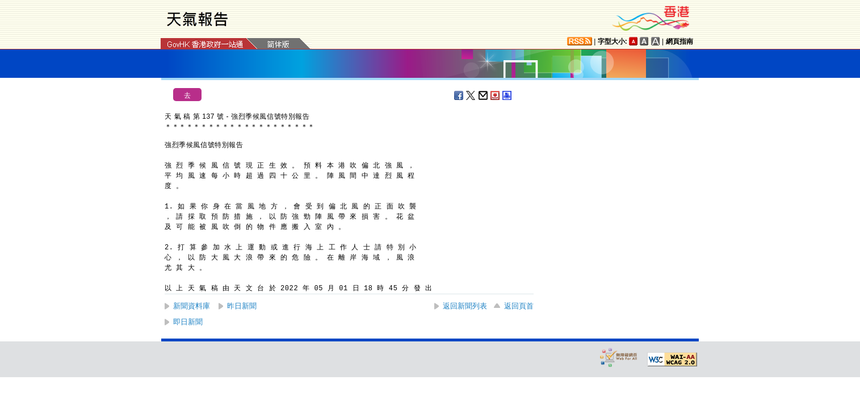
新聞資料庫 (191, 306)
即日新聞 (188, 322)
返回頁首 (519, 306)
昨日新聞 (242, 306)
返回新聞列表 (465, 306)
